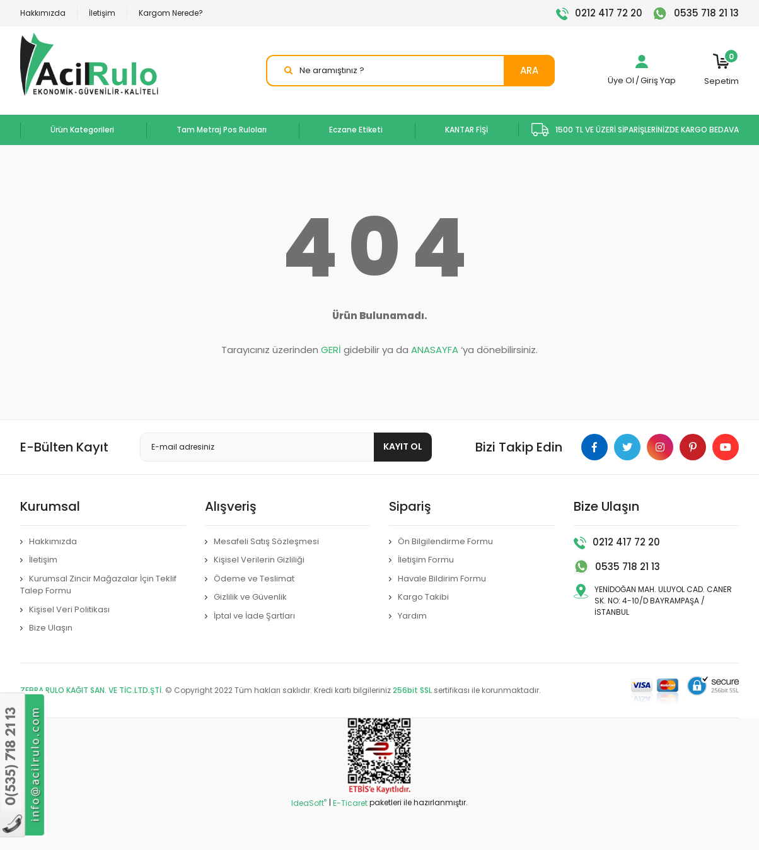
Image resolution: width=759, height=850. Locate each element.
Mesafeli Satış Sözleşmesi (266, 541)
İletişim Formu (426, 560)
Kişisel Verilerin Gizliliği (259, 560)
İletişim (102, 13)
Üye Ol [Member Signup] (621, 80)
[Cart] (721, 71)
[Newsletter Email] (286, 447)
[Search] (410, 70)
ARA (529, 70)
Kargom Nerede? (171, 13)
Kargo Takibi (423, 597)
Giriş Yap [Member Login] (658, 80)
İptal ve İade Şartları (254, 616)
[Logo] (89, 64)
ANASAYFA (434, 349)
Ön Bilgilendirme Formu (445, 541)
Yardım (412, 616)
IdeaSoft (309, 803)
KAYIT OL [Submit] (402, 446)
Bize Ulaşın (50, 628)
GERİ (331, 349)
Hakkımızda (43, 13)
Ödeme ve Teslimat (254, 579)
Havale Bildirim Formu (442, 579)
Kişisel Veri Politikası (69, 609)
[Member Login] (641, 64)
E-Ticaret (350, 803)
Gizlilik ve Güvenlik (250, 597)
